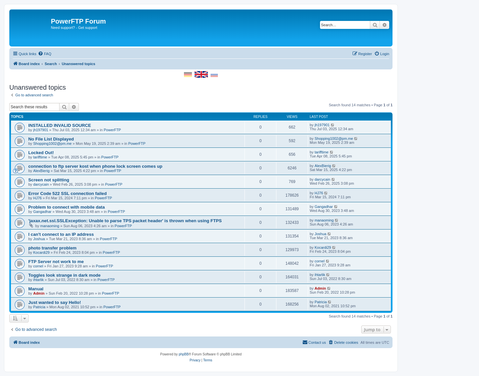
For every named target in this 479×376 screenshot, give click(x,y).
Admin (39, 293)
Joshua (39, 239)
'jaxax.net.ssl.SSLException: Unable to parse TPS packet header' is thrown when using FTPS (125, 220)
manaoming (49, 226)
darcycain (41, 184)
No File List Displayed (51, 139)
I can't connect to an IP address (61, 234)
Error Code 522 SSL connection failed (67, 193)
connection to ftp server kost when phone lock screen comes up (95, 166)
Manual (35, 288)
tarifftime (40, 157)
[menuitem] (44, 54)
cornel (38, 266)
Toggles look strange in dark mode (64, 275)
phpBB (184, 354)
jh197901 (40, 130)
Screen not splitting (48, 179)
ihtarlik (38, 280)
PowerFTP (112, 130)
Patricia (39, 307)
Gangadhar (42, 212)
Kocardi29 (41, 252)
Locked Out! (41, 152)
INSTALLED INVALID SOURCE (59, 125)
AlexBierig (41, 171)
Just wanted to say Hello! (54, 302)
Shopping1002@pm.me (52, 143)
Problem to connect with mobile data (66, 207)
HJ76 (37, 198)
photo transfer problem (52, 247)
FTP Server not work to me (56, 261)
